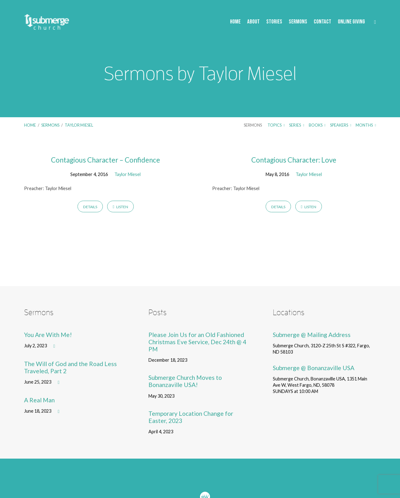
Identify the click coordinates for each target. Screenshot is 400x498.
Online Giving (351, 22)
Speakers (340, 125)
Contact (322, 22)
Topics (276, 125)
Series (296, 125)
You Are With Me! (48, 334)
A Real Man (39, 400)
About (253, 22)
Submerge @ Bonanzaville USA (313, 367)
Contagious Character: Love (293, 160)
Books (317, 125)
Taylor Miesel (79, 125)
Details (90, 206)
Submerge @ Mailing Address (312, 334)
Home (235, 22)
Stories (274, 22)
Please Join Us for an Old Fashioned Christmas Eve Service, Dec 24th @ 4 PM (197, 342)
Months (366, 125)
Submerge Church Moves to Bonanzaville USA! (185, 381)
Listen (120, 206)
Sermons (298, 22)
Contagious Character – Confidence (105, 160)
